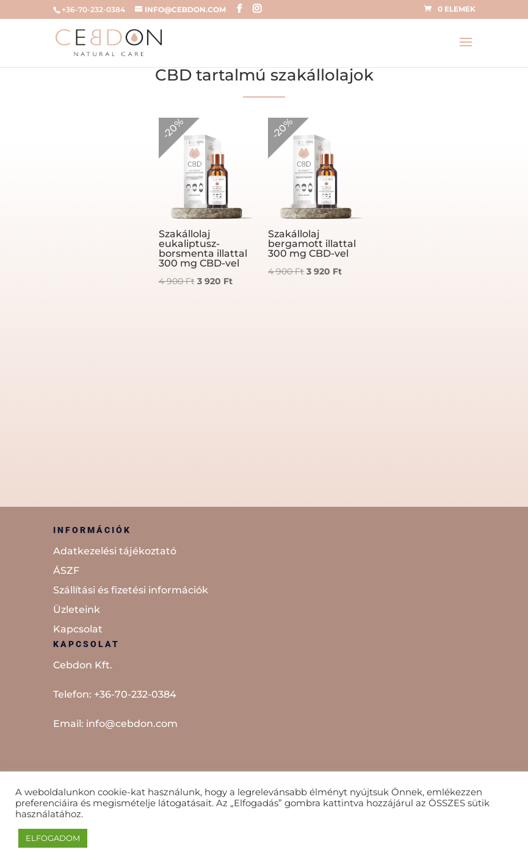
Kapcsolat (78, 629)
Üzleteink (76, 609)
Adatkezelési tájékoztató (114, 551)
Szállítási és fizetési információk (130, 590)
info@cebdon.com (132, 723)
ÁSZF (66, 570)
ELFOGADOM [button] (53, 838)
